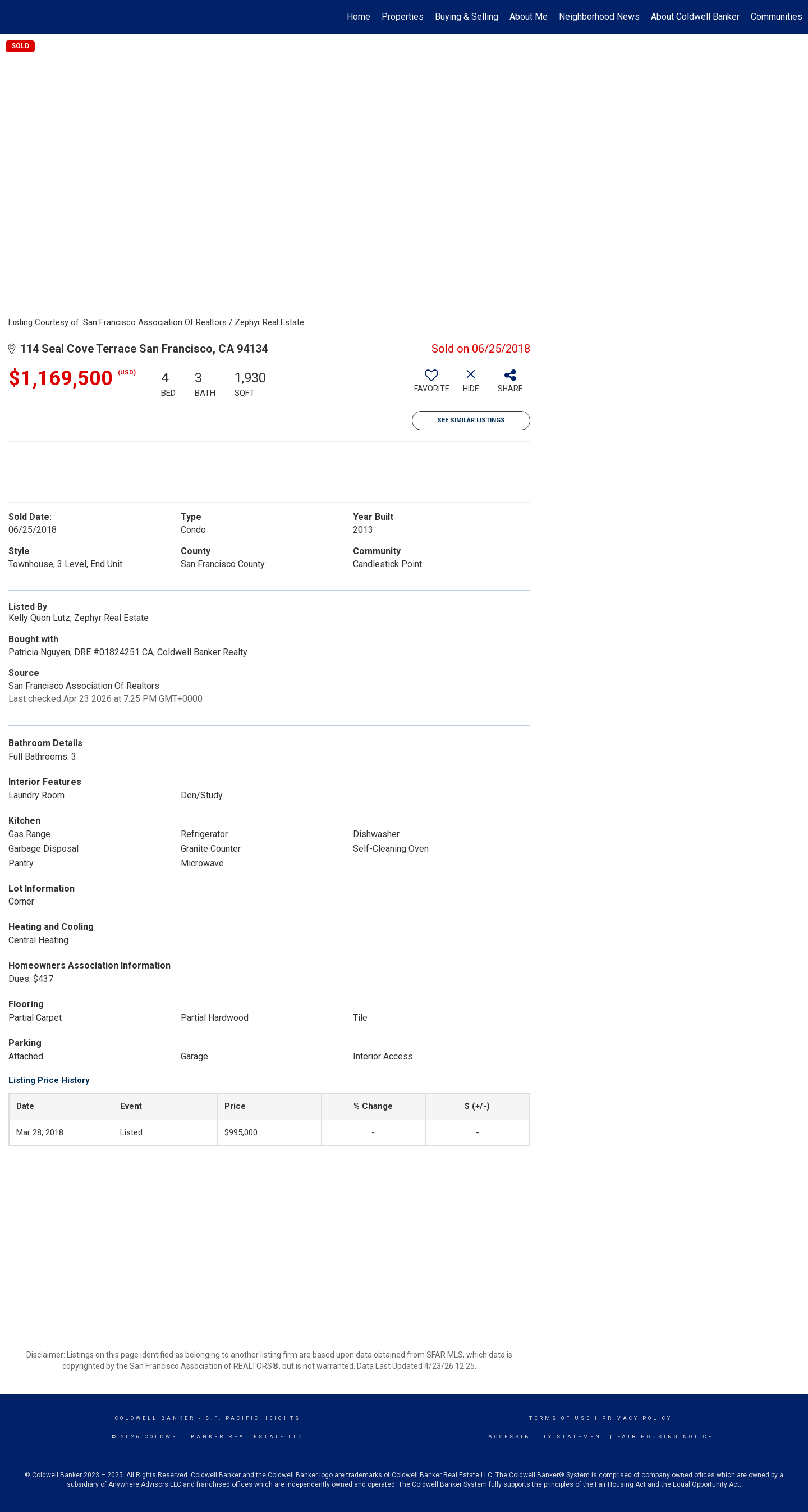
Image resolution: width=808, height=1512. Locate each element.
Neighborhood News (599, 16)
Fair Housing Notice (665, 1437)
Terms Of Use (560, 1418)
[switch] (431, 385)
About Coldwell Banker (695, 16)
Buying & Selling (466, 16)
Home (358, 16)
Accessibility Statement (547, 1437)
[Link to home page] (14, 17)
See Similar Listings (471, 420)
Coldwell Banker (155, 1418)
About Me (528, 16)
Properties (403, 16)
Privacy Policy (637, 1418)
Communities (776, 16)
